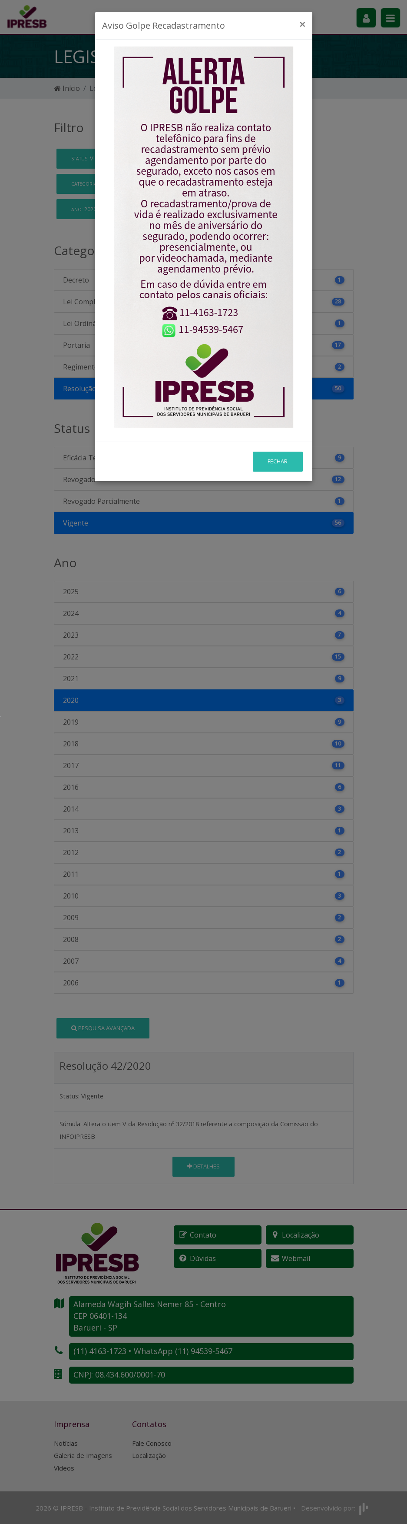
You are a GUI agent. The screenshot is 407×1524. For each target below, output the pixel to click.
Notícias (66, 1443)
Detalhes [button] (203, 1166)
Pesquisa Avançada (103, 1028)
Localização (149, 1455)
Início (67, 88)
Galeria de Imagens (83, 1455)
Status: (69, 1096)
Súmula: (71, 1124)
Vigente (94, 158)
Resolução (104, 183)
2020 (87, 209)
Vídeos (64, 1468)
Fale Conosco (152, 1443)
